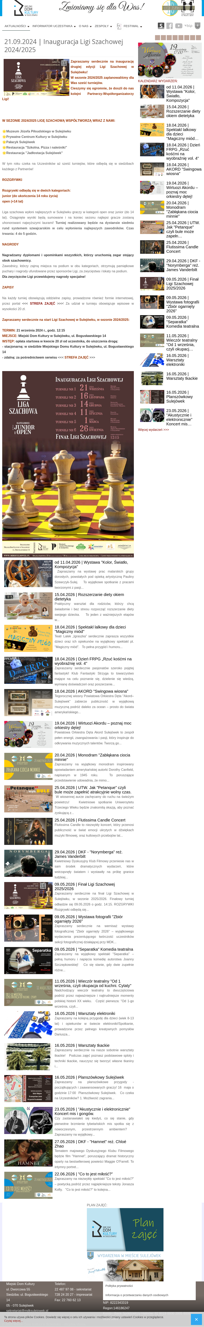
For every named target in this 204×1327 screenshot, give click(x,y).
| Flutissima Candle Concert (90, 820)
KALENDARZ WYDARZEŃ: (158, 81)
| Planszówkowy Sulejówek (89, 1077)
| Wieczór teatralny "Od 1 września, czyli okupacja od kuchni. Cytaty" (93, 983)
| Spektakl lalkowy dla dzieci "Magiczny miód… (182, 132)
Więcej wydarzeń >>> (153, 429)
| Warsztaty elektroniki (85, 1013)
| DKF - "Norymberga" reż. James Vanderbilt (183, 265)
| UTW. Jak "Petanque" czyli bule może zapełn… (183, 229)
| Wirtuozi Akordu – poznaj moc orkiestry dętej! (182, 190)
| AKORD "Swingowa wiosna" (91, 691)
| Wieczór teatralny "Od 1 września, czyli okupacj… (182, 342)
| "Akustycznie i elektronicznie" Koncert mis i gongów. (92, 1111)
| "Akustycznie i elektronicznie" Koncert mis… (179, 417)
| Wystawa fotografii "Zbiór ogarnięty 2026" (182, 304)
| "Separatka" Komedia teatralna (94, 949)
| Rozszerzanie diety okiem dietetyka (183, 111)
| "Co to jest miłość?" (84, 1174)
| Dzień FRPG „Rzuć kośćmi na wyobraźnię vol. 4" (183, 151)
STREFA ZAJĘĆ (42, 303)
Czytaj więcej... (13, 1320)
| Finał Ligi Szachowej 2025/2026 (182, 283)
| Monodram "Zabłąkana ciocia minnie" (182, 209)
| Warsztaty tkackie (82, 1045)
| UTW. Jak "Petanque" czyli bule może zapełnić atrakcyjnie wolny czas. (93, 789)
